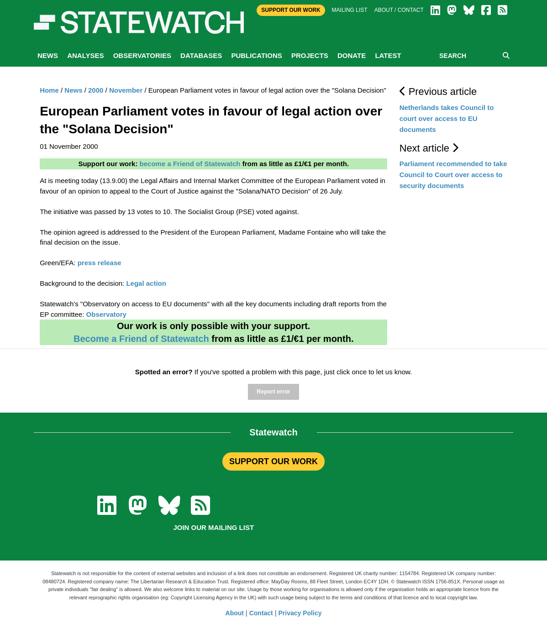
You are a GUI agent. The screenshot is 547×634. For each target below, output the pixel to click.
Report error (273, 391)
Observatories (142, 55)
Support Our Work (290, 10)
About (235, 613)
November (125, 90)
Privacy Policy (300, 613)
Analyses (85, 55)
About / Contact (399, 10)
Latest (388, 55)
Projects (309, 55)
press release (99, 263)
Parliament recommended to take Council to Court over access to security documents (453, 174)
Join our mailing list (213, 527)
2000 (95, 90)
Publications (256, 55)
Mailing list (350, 10)
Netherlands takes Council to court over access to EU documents (447, 118)
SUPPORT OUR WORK (273, 461)
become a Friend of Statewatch (190, 164)
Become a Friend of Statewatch (141, 339)
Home (49, 90)
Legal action (146, 283)
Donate (351, 55)
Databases (201, 55)
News (47, 55)
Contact (261, 613)
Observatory (106, 314)
